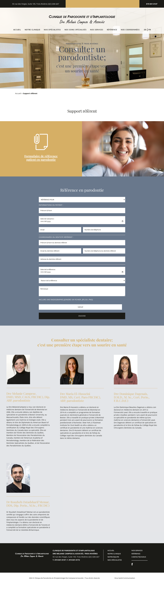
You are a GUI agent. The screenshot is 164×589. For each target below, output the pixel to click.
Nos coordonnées (130, 29)
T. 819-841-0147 (59, 560)
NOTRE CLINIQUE (114, 554)
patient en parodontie (41, 159)
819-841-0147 (151, 4)
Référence (112, 29)
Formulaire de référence (41, 156)
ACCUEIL (111, 550)
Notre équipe (113, 557)
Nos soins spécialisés (76, 29)
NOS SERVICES (96, 29)
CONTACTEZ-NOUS (138, 557)
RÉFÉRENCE (135, 554)
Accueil (17, 29)
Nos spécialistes (52, 29)
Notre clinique (32, 29)
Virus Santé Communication (124, 578)
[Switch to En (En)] (145, 29)
